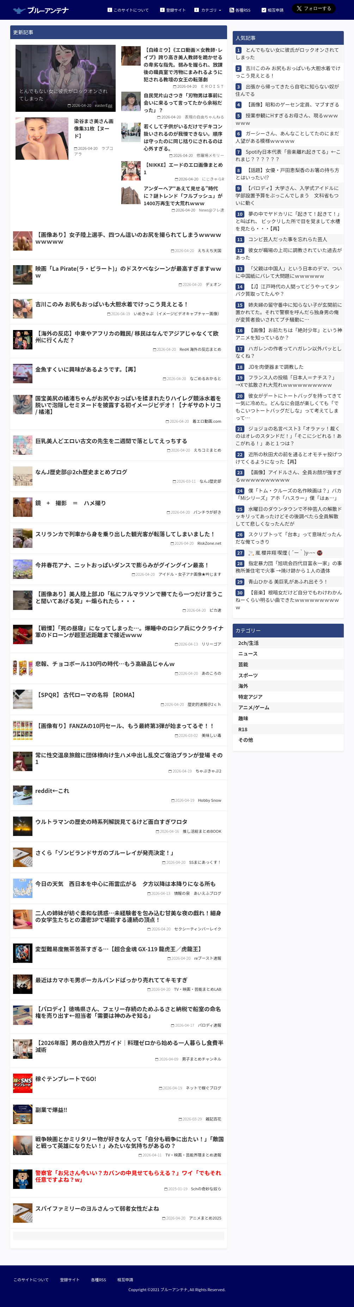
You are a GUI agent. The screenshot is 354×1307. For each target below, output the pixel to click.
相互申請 (272, 9)
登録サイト (173, 9)
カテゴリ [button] (206, 9)
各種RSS (240, 9)
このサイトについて (128, 9)
